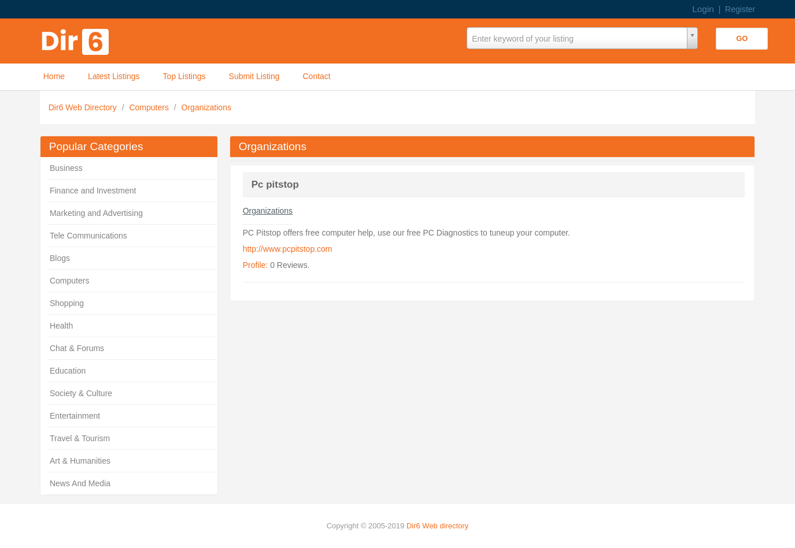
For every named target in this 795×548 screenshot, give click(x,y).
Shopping (67, 303)
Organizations (206, 107)
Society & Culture (81, 393)
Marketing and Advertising (96, 213)
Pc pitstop (275, 184)
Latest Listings (114, 76)
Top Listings (184, 76)
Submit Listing (254, 76)
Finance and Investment (93, 190)
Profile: (255, 265)
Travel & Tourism (80, 438)
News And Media (80, 483)
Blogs (60, 258)
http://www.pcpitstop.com (287, 249)
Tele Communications (88, 235)
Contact (316, 76)
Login (703, 9)
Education (68, 370)
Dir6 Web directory (437, 525)
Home (54, 76)
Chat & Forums (77, 348)
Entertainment (75, 415)
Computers (150, 107)
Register (740, 9)
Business (66, 168)
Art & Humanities (80, 460)
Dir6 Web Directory (84, 107)
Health (61, 325)
